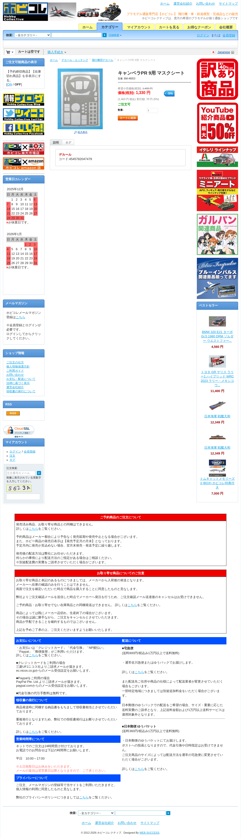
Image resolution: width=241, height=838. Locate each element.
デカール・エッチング (74, 60)
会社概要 (226, 27)
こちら (20, 317)
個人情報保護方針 (18, 366)
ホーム (165, 3)
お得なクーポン (199, 27)
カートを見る (169, 27)
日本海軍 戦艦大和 (217, 416)
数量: (120, 110)
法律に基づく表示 (18, 383)
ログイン (203, 35)
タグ (68, 142)
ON (9, 84)
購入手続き (55, 52)
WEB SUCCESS (149, 832)
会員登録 (229, 35)
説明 (56, 142)
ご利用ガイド (15, 370)
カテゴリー (109, 27)
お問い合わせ (205, 3)
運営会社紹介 (182, 3)
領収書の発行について (20, 391)
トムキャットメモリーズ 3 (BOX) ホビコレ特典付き (217, 483)
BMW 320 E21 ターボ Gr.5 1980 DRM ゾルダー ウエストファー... (217, 336)
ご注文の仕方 (15, 362)
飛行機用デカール (102, 60)
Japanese (223, 52)
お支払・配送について (20, 379)
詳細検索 (114, 35)
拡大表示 (82, 132)
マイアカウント (139, 27)
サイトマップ (228, 3)
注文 (12, 455)
